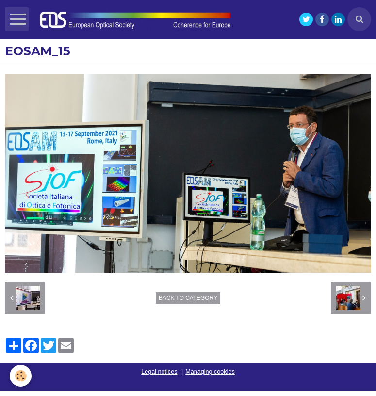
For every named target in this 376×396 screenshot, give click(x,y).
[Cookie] (21, 376)
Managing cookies (210, 371)
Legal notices (159, 371)
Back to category (188, 298)
